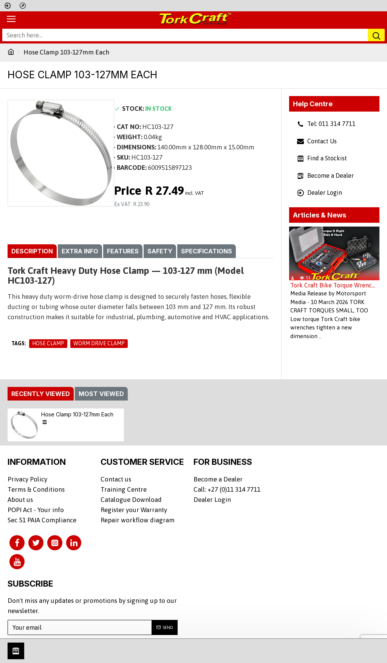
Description (32, 251)
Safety (159, 251)
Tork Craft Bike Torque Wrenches (334, 285)
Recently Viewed (40, 393)
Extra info (80, 251)
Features (123, 251)
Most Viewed (101, 393)
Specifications (206, 251)
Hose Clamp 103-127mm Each (77, 414)
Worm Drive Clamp (99, 343)
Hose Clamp (48, 343)
